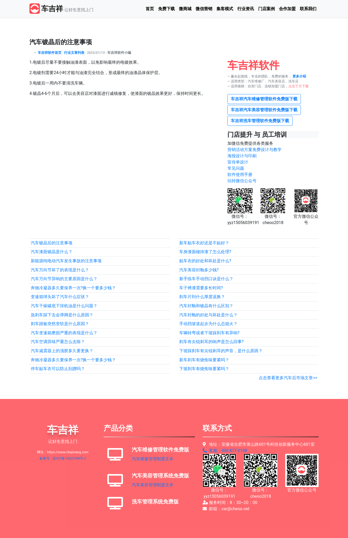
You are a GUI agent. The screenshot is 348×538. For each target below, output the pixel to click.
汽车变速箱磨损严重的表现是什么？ (64, 332)
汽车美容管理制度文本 (152, 484)
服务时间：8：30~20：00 (230, 502)
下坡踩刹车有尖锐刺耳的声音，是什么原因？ (221, 350)
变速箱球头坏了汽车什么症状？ (60, 296)
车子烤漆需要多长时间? (201, 287)
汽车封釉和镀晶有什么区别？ (206, 305)
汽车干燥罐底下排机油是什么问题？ (64, 305)
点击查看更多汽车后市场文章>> (288, 377)
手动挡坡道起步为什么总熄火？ (208, 323)
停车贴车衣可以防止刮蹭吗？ (58, 368)
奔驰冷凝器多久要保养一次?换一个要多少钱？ (73, 287)
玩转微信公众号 (242, 180)
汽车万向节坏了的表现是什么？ (60, 269)
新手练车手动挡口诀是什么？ (206, 278)
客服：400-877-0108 (225, 450)
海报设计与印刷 (242, 155)
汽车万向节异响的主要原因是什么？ (64, 278)
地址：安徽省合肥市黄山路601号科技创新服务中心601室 (259, 444)
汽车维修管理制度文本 (152, 458)
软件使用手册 (239, 174)
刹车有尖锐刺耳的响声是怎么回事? (211, 341)
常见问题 (235, 168)
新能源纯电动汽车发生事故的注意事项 (66, 260)
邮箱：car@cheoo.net (226, 508)
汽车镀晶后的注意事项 (51, 242)
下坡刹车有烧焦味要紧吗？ (204, 368)
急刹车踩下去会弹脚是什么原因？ (62, 314)
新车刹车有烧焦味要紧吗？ (204, 359)
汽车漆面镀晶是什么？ (51, 251)
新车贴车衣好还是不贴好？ (204, 242)
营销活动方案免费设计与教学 (254, 149)
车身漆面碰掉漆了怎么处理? (205, 251)
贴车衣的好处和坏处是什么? (205, 260)
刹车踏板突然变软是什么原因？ (60, 323)
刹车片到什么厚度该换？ (202, 296)
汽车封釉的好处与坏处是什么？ (208, 314)
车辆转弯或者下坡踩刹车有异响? (209, 332)
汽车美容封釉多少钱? (199, 269)
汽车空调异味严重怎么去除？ (58, 341)
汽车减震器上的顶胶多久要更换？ (62, 350)
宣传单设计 (237, 162)
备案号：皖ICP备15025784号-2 (62, 458)
